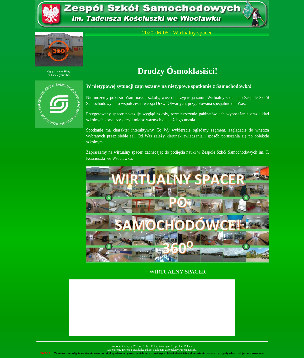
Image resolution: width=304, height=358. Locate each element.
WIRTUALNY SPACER (177, 271)
